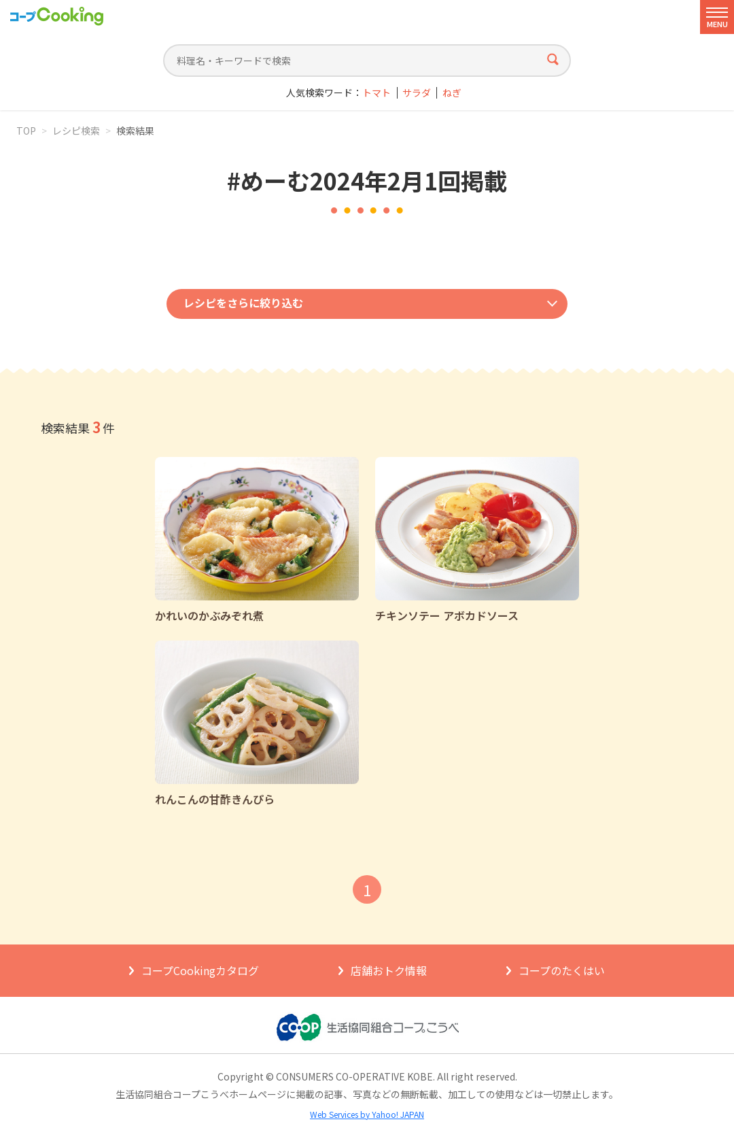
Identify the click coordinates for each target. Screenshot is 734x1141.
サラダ (416, 93)
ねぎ (451, 93)
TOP (26, 130)
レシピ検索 (76, 130)
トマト (376, 93)
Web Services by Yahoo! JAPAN (367, 1114)
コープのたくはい (562, 970)
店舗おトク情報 (389, 970)
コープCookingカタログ (200, 970)
